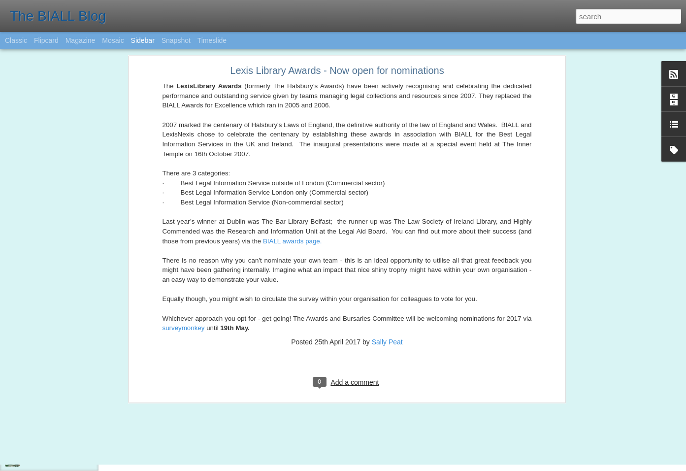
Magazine (80, 40)
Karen (341, 401)
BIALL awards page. (292, 91)
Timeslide (212, 40)
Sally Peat (387, 192)
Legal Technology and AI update (66, 437)
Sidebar (143, 40)
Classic (16, 40)
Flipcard (46, 40)
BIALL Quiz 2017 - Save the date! (68, 414)
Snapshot (176, 40)
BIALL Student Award (52, 459)
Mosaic (113, 40)
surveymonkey (184, 178)
